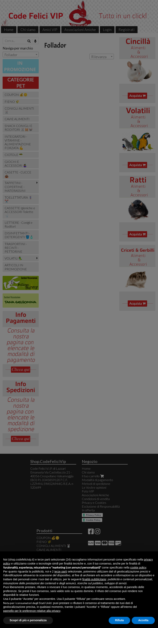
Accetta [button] (143, 620)
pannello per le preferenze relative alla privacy (32, 610)
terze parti (60, 571)
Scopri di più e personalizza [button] (28, 620)
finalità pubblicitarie (94, 579)
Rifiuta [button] (119, 620)
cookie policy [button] (138, 567)
